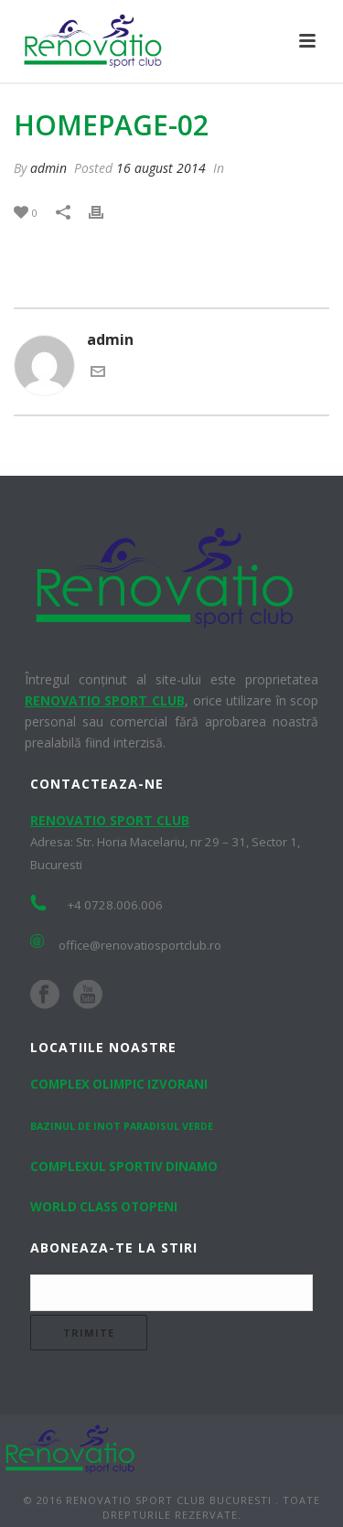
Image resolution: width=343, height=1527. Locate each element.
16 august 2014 (161, 168)
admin (48, 168)
